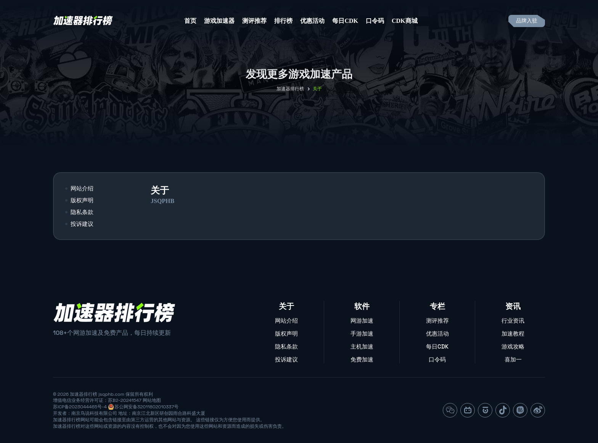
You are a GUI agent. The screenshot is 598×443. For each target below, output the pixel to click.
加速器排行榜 (290, 89)
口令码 (375, 21)
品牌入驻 (526, 21)
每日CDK (345, 21)
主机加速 (361, 346)
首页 (190, 21)
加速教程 (513, 333)
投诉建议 (82, 223)
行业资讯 (513, 320)
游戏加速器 (219, 21)
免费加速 (361, 359)
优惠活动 (312, 21)
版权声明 (82, 200)
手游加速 (361, 333)
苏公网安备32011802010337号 (146, 407)
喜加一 (513, 359)
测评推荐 (254, 21)
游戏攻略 (513, 346)
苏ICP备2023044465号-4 (80, 407)
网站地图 (152, 400)
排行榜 (283, 21)
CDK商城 (405, 21)
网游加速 (361, 320)
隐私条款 (82, 212)
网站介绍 (82, 188)
